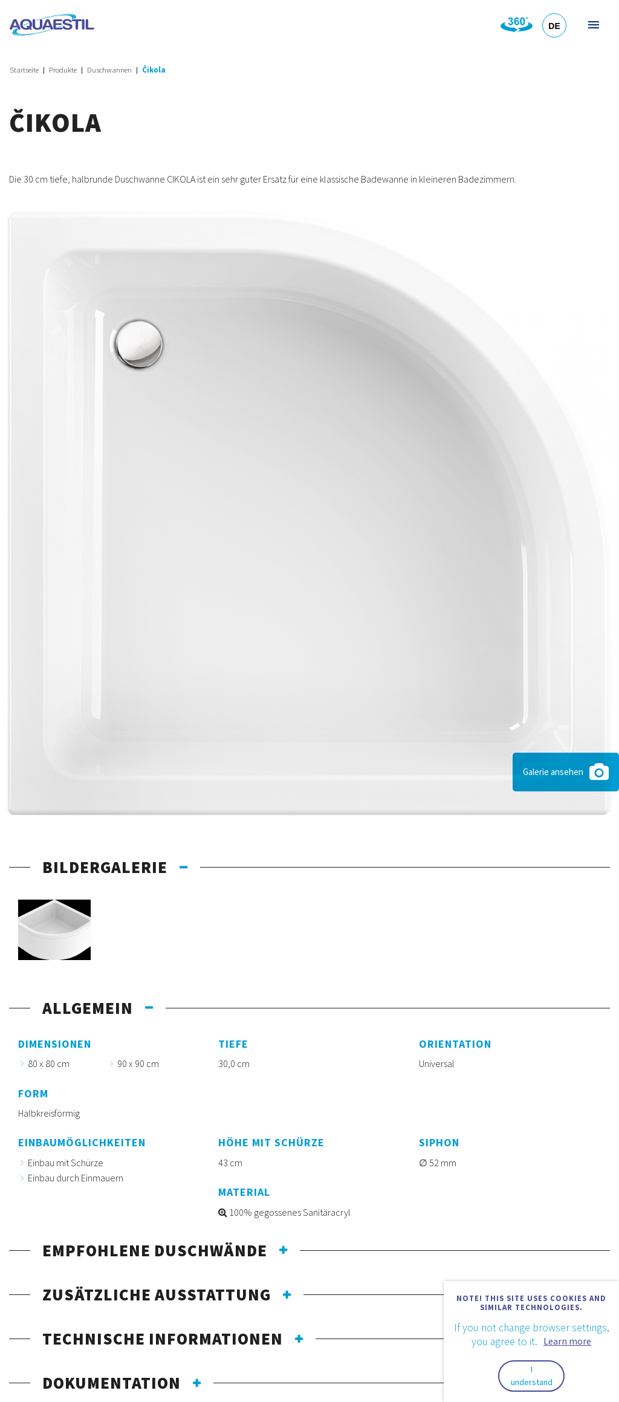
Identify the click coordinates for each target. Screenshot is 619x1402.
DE (554, 26)
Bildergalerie (104, 867)
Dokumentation (111, 1382)
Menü (592, 24)
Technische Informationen (162, 1338)
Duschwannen (109, 70)
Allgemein (87, 1008)
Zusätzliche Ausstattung (156, 1294)
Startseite (24, 70)
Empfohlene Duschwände (154, 1250)
